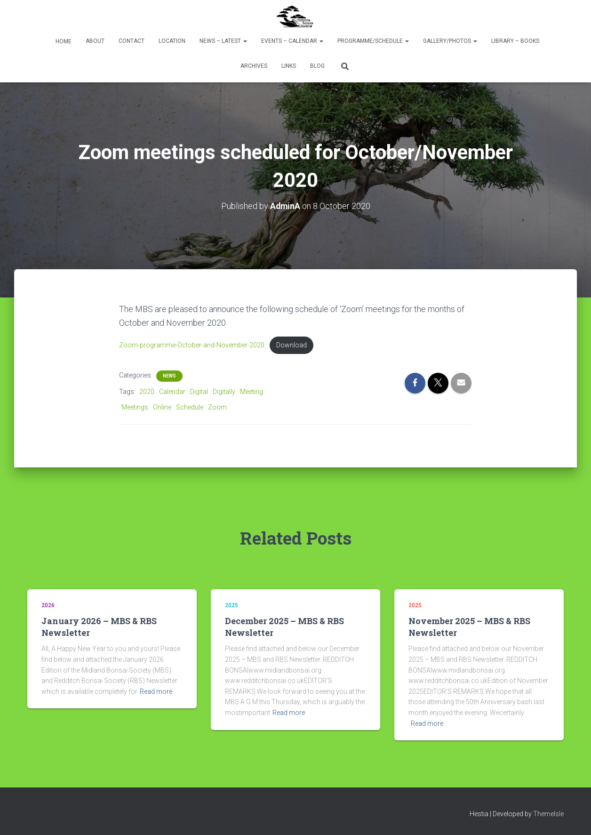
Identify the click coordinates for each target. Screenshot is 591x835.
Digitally (224, 392)
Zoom (217, 407)
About (95, 41)
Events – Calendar (292, 41)
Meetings (134, 407)
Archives (253, 66)
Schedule (189, 407)
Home (63, 41)
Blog (317, 66)
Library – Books (515, 41)
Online (162, 407)
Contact (131, 41)
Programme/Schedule (373, 41)
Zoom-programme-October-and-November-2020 (191, 345)
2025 (231, 605)
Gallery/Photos (450, 41)
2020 (146, 392)
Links (288, 66)
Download (291, 345)
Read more (156, 691)
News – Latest (223, 41)
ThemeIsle (548, 814)
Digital (199, 392)
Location (172, 41)
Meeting (251, 392)
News (169, 376)
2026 (48, 605)
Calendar (172, 392)
